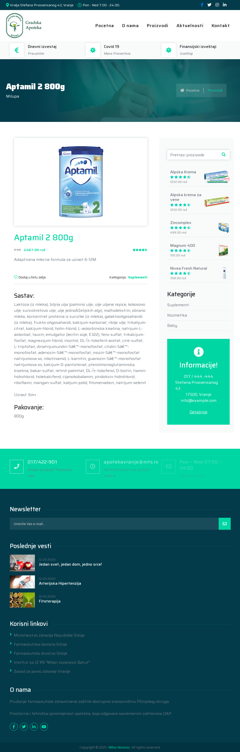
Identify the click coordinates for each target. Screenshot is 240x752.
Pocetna (104, 25)
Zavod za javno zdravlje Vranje (42, 671)
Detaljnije (198, 412)
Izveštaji (186, 53)
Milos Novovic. (119, 747)
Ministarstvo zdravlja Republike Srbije (49, 635)
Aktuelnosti (190, 25)
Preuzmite (36, 53)
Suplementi (137, 277)
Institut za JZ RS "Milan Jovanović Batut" (52, 662)
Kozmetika (177, 315)
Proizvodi (157, 25)
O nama (130, 25)
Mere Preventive (117, 53)
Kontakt (221, 25)
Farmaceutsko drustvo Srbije (40, 653)
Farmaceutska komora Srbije (40, 644)
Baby (172, 325)
